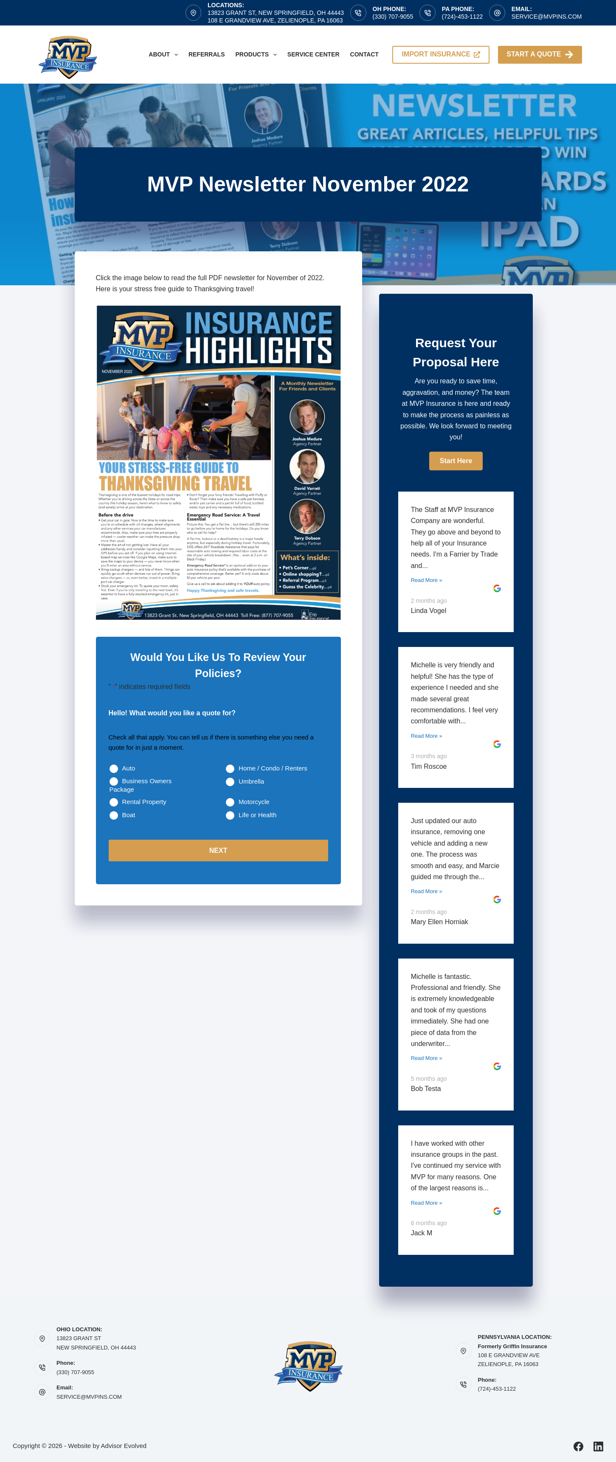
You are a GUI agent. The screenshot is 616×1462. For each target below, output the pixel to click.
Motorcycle (254, 801)
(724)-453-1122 (462, 16)
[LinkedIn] (598, 1446)
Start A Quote (539, 54)
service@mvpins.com (547, 16)
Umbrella (251, 781)
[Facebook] (578, 1446)
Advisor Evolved (124, 1445)
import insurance (441, 54)
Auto (128, 768)
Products (257, 55)
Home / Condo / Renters (273, 768)
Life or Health (257, 814)
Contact (364, 54)
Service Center (313, 54)
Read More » (426, 580)
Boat (128, 814)
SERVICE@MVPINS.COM (89, 1397)
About (165, 55)
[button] (456, 461)
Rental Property (144, 801)
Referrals (206, 54)
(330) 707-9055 (393, 16)
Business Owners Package (141, 785)
